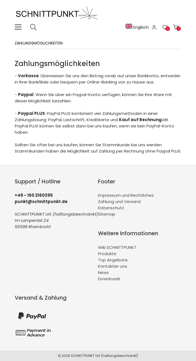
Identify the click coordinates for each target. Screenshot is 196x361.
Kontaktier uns (112, 266)
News (103, 272)
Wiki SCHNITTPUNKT (117, 247)
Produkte (107, 253)
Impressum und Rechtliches (126, 195)
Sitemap (106, 214)
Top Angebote (113, 260)
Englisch (137, 27)
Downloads (109, 279)
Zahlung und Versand (119, 201)
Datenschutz (111, 208)
